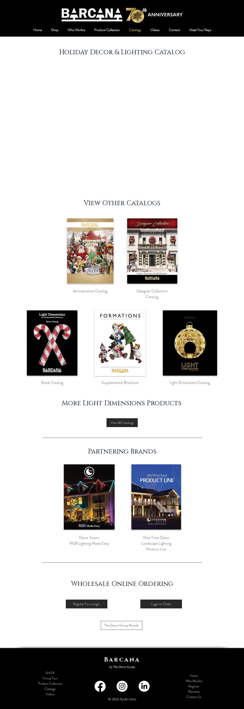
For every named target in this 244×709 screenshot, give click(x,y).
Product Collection (50, 683)
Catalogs (50, 688)
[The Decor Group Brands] (121, 625)
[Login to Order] (161, 604)
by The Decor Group (122, 667)
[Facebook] (100, 686)
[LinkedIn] (144, 686)
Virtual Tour (50, 678)
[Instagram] (122, 686)
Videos (50, 694)
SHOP (50, 673)
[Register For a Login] (86, 604)
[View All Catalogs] (122, 422)
